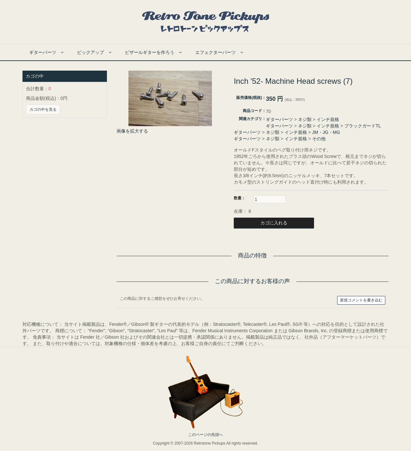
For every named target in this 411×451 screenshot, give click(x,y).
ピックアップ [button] (94, 52)
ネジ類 (304, 119)
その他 (319, 138)
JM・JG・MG (326, 132)
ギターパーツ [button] (46, 52)
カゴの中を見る (43, 109)
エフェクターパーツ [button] (219, 52)
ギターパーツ (279, 119)
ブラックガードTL (362, 125)
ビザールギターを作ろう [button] (153, 52)
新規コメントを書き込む (361, 300)
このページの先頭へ (205, 434)
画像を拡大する (132, 131)
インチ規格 (328, 119)
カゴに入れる (273, 222)
